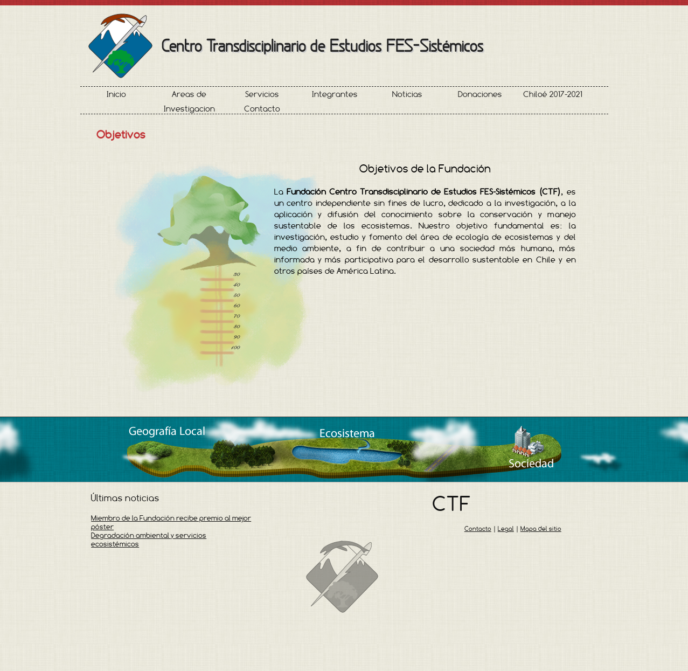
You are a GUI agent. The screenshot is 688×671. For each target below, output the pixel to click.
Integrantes (335, 94)
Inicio (116, 94)
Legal (506, 528)
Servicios (262, 94)
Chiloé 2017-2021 (552, 94)
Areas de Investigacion (189, 101)
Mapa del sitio (540, 528)
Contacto (262, 108)
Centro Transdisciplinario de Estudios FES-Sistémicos (322, 45)
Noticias (407, 94)
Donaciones (480, 94)
